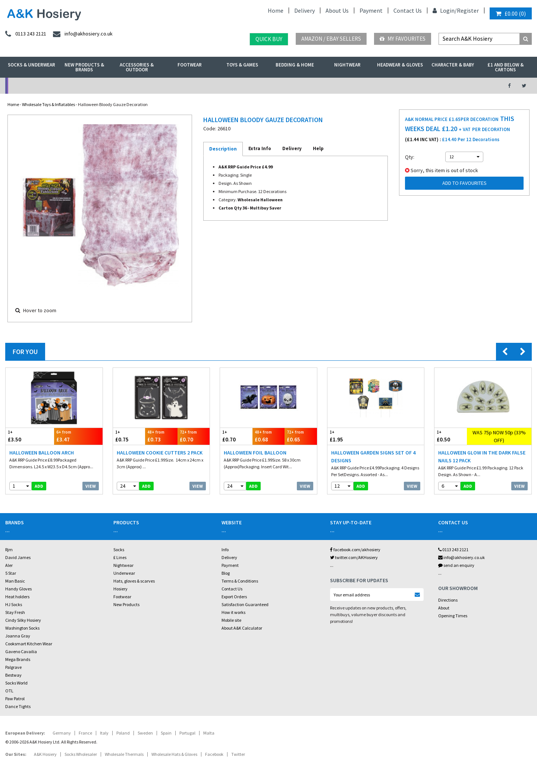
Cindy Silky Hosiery (23, 620)
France (85, 733)
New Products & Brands (84, 67)
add (39, 486)
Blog (226, 573)
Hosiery (120, 589)
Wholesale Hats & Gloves (174, 754)
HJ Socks (13, 604)
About (443, 608)
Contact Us (407, 10)
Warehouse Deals (308, 86)
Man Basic (15, 581)
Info (225, 549)
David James (18, 557)
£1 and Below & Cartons (505, 67)
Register (468, 10)
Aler (9, 565)
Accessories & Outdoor (137, 67)
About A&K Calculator (242, 628)
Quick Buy (268, 39)
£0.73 (161, 436)
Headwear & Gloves (400, 65)
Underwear (124, 573)
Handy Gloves (18, 589)
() (511, 13)
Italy (104, 733)
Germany (62, 733)
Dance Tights (18, 706)
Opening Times (452, 615)
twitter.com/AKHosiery (354, 557)
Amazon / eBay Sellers (331, 38)
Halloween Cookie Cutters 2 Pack (159, 452)
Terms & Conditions (240, 581)
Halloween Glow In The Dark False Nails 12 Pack (481, 456)
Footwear (190, 65)
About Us (337, 10)
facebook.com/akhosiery (355, 549)
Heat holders (17, 596)
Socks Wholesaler (81, 754)
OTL (9, 690)
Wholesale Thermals (124, 754)
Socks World (16, 683)
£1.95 (352, 436)
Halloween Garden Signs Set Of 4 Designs (373, 456)
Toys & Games (242, 65)
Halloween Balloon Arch (41, 452)
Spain (166, 733)
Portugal (187, 733)
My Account (187, 86)
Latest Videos (429, 86)
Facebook (214, 754)
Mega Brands (17, 659)
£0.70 (194, 436)
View (90, 486)
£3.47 (78, 436)
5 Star (10, 573)
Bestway (13, 675)
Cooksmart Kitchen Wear (28, 643)
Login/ (445, 10)
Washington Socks (22, 628)
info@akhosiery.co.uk (461, 557)
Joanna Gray (17, 636)
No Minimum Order (66, 86)
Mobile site (231, 620)
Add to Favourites (464, 183)
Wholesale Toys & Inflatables (48, 104)
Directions (448, 600)
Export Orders (234, 596)
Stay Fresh (15, 612)
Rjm (9, 549)
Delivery (304, 10)
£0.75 (129, 436)
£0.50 (451, 436)
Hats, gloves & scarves (134, 581)
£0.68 (269, 436)
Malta (208, 733)
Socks (118, 549)
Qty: (409, 156)
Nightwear (347, 65)
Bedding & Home (295, 65)
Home (275, 10)
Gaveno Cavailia (21, 651)
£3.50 (30, 436)
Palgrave (13, 667)
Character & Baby (452, 65)
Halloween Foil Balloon (255, 452)
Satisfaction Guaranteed (245, 604)
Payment (371, 10)
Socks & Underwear (31, 65)
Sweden (145, 733)
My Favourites (402, 38)
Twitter (238, 754)
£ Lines (119, 557)
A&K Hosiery (45, 754)
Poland (123, 733)
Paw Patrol (15, 698)
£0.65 (301, 436)
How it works (233, 612)
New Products (126, 604)
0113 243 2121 (453, 549)
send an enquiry (456, 565)
